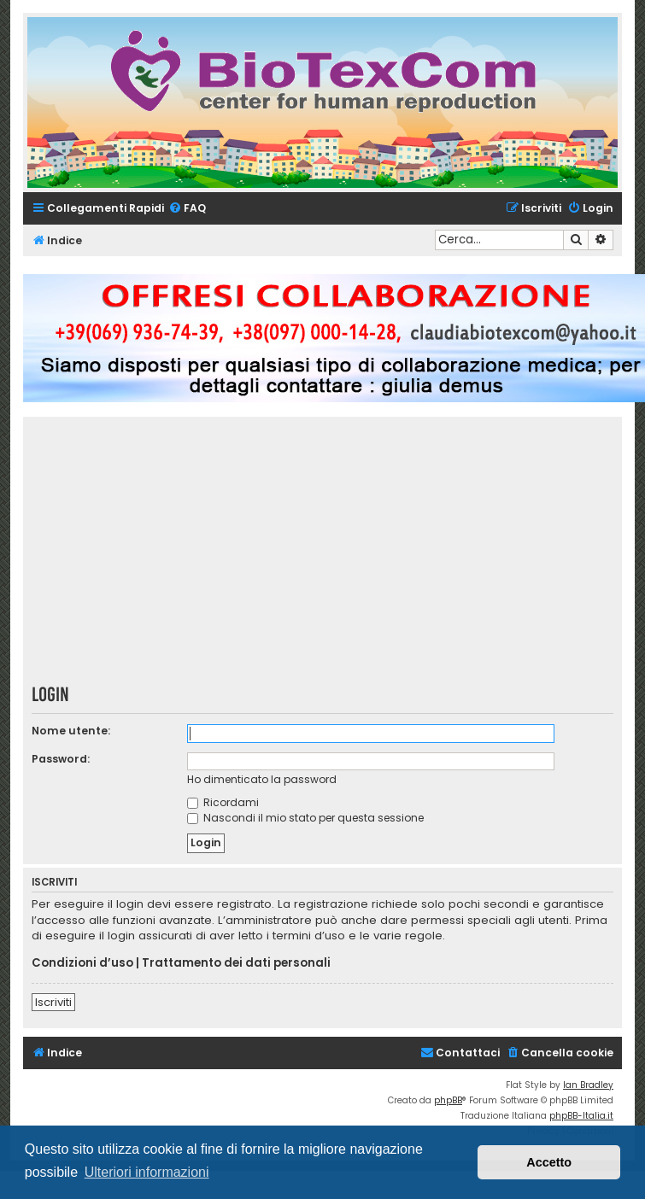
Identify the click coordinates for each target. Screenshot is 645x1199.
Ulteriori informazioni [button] (147, 1172)
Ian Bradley (588, 1085)
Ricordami (223, 802)
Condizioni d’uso (82, 963)
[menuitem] (187, 208)
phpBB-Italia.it (581, 1115)
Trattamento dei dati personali (236, 963)
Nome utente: (71, 730)
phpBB (448, 1100)
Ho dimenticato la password (262, 779)
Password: (61, 759)
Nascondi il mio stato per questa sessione (305, 817)
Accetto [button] (549, 1162)
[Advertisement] (322, 556)
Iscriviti (53, 1002)
